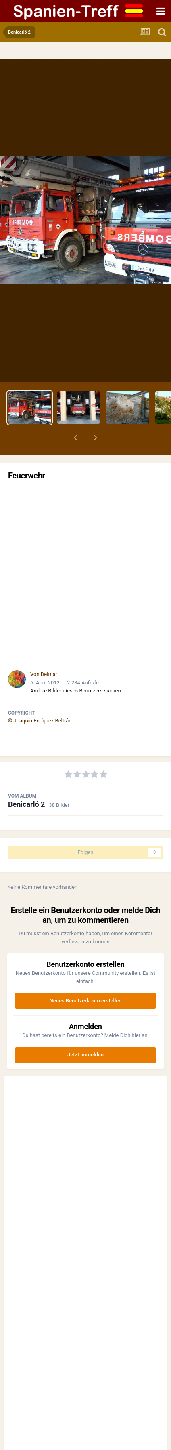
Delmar (49, 674)
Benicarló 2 (26, 804)
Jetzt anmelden (85, 1055)
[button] (75, 437)
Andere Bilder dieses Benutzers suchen (75, 691)
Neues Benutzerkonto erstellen (86, 1001)
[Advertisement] (85, 572)
